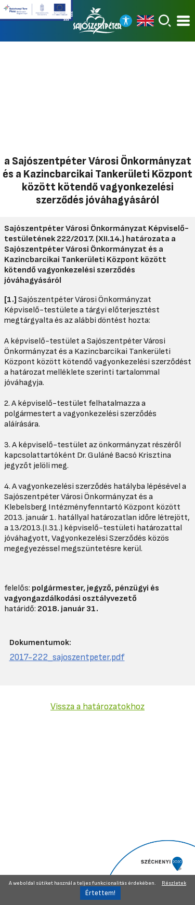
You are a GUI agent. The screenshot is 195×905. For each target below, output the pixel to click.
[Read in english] (145, 21)
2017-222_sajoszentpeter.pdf (67, 657)
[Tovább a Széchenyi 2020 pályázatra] (148, 872)
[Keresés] (165, 21)
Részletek (174, 883)
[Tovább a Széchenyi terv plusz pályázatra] (36, 14)
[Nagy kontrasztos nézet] (126, 21)
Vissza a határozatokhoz (97, 706)
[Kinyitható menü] (183, 21)
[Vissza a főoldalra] (98, 21)
